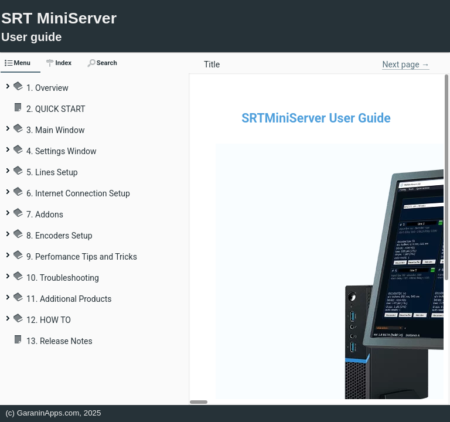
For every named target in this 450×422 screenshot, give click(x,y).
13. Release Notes (59, 341)
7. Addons (44, 214)
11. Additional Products (69, 299)
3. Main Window (55, 130)
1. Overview (47, 88)
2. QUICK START (56, 109)
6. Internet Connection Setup (78, 193)
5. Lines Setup (52, 172)
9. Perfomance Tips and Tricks (81, 256)
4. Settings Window (61, 151)
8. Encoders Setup (59, 235)
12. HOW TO (48, 320)
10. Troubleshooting (62, 278)
